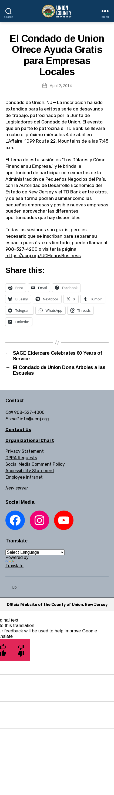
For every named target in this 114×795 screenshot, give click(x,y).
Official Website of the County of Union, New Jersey (57, 604)
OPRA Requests (21, 457)
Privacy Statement (24, 451)
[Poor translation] (21, 650)
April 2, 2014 (61, 85)
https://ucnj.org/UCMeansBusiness (43, 255)
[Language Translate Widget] (35, 552)
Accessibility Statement (29, 470)
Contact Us (18, 429)
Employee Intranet (24, 477)
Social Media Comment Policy (35, 464)
